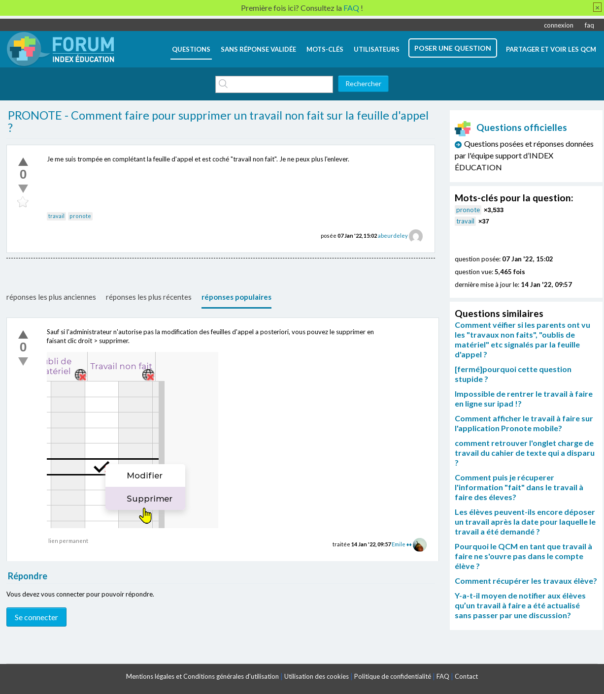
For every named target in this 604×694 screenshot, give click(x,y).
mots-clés (324, 49)
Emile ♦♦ (402, 544)
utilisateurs (377, 49)
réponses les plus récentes (149, 296)
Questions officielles (511, 127)
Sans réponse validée (258, 49)
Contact (466, 676)
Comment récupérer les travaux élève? (526, 580)
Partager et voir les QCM (551, 49)
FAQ (442, 676)
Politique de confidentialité (392, 676)
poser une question (452, 48)
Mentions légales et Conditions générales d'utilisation (202, 676)
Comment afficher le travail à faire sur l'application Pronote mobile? (524, 423)
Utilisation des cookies (316, 676)
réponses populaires (236, 296)
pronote (80, 216)
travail (56, 216)
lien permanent (68, 540)
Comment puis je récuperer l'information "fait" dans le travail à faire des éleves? (519, 487)
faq (589, 25)
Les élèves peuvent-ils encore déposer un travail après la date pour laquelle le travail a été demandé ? (525, 521)
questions (191, 49)
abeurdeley (393, 235)
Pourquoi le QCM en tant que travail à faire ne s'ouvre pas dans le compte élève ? (523, 555)
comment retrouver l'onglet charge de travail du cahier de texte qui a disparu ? (525, 452)
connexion (558, 25)
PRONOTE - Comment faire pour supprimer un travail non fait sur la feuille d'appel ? (218, 121)
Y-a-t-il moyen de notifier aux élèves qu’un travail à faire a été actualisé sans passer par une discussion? (520, 605)
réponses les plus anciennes (51, 296)
